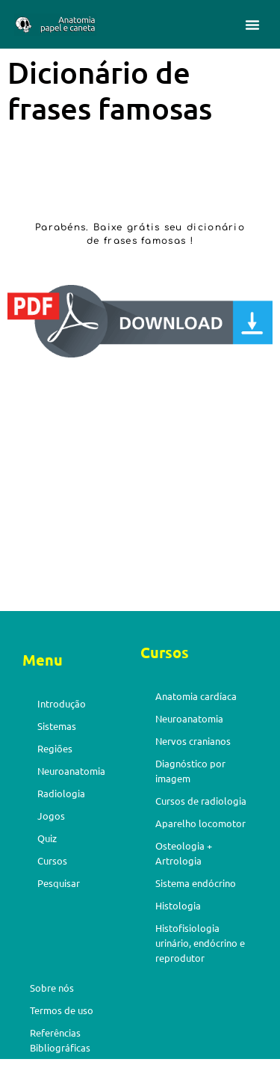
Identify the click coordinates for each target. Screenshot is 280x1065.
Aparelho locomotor (200, 823)
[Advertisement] (140, 488)
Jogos (51, 815)
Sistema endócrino (195, 883)
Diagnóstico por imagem (190, 771)
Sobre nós (52, 987)
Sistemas (56, 725)
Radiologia (61, 793)
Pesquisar (58, 883)
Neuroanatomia (71, 770)
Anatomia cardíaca (196, 696)
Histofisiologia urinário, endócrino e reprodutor (200, 942)
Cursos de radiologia (200, 800)
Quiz (47, 838)
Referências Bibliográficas (60, 1040)
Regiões (54, 748)
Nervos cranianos (193, 740)
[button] (252, 24)
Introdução (61, 703)
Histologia (178, 905)
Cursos (52, 860)
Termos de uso (61, 1010)
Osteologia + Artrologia (183, 853)
